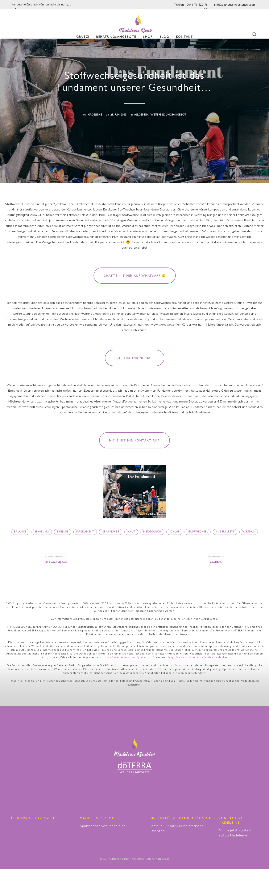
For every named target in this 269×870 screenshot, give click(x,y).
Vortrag (248, 532)
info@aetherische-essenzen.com (235, 5)
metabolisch (152, 532)
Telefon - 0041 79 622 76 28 (191, 6)
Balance (20, 532)
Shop (148, 33)
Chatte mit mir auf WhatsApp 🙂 (134, 276)
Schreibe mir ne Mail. (134, 358)
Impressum (137, 860)
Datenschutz (153, 860)
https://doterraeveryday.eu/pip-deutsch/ (128, 659)
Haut (131, 532)
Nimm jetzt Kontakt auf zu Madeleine (235, 834)
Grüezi (82, 33)
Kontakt (184, 33)
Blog (164, 33)
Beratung (41, 532)
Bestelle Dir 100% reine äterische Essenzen (176, 829)
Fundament (85, 532)
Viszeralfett (225, 532)
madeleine (94, 115)
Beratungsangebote (116, 33)
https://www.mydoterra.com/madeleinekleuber (197, 659)
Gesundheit (110, 532)
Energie (62, 532)
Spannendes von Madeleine (103, 827)
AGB (166, 860)
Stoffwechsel (197, 532)
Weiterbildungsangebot (168, 115)
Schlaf (174, 532)
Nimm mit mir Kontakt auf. (134, 440)
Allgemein (141, 115)
